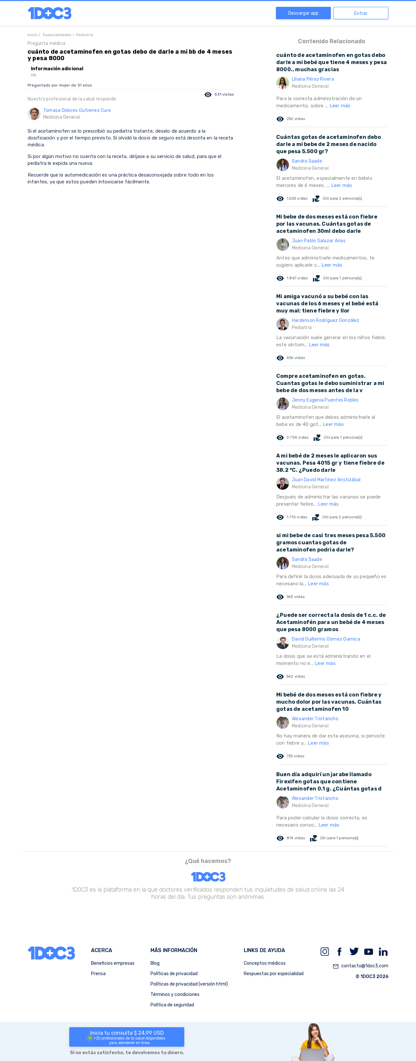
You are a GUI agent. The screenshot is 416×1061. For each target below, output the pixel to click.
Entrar (361, 13)
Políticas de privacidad (174, 973)
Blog (155, 963)
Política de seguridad (172, 1005)
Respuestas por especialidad (274, 973)
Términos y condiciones (175, 994)
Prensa (98, 973)
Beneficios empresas (113, 963)
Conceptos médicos (265, 963)
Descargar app (303, 13)
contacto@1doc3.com (360, 966)
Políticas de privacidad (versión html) (189, 984)
